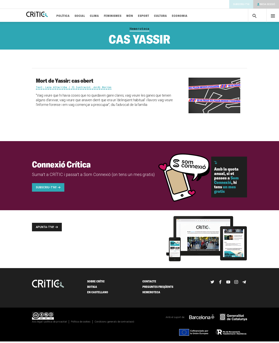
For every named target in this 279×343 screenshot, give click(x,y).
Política (75, 16)
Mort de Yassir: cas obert (64, 82)
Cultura (172, 16)
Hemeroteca (139, 30)
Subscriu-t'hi (241, 4)
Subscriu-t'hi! (46, 188)
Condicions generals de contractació (114, 323)
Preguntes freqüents (157, 288)
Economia (191, 16)
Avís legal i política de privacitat (49, 323)
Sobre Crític (96, 283)
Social (91, 16)
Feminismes (124, 16)
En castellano (97, 294)
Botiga (92, 288)
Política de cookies (80, 323)
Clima (106, 16)
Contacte (149, 283)
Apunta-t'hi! (45, 228)
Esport (155, 16)
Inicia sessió (267, 4)
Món (141, 16)
